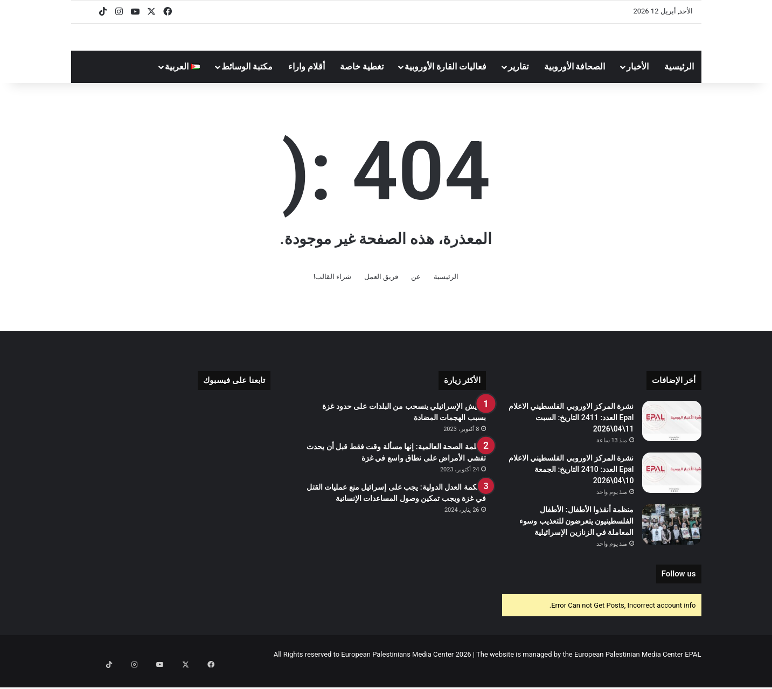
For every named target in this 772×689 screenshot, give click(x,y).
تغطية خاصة (362, 81)
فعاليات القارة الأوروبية (445, 81)
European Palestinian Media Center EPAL (637, 669)
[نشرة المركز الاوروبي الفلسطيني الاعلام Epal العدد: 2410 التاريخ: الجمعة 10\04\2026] (671, 488)
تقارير (518, 81)
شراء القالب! (333, 292)
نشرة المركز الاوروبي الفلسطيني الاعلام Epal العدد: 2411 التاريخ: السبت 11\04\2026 (571, 432)
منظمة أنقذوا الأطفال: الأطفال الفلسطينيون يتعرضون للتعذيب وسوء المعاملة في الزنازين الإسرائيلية (576, 536)
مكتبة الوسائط (247, 81)
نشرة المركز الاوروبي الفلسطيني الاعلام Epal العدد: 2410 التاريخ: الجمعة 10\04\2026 (571, 484)
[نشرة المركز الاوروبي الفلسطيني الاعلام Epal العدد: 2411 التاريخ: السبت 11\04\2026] (671, 436)
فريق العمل (381, 292)
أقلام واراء (306, 81)
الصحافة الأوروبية (575, 81)
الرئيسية (679, 81)
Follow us (679, 589)
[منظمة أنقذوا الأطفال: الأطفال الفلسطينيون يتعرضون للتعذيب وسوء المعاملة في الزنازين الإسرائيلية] (671, 539)
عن (416, 292)
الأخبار (638, 81)
